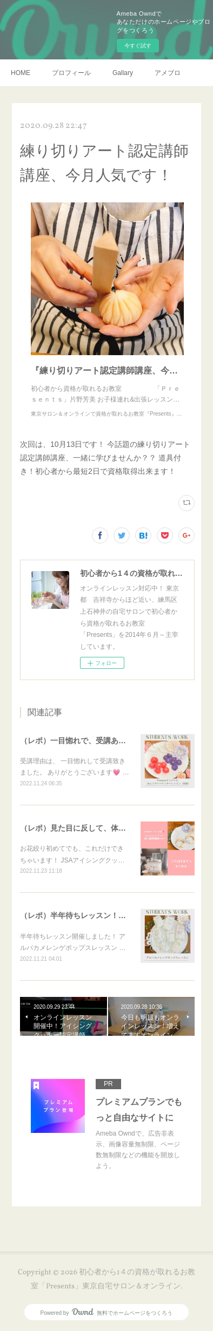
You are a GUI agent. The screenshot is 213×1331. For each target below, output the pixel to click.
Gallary (122, 73)
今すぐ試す (137, 46)
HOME (20, 73)
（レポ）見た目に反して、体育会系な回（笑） (99, 828)
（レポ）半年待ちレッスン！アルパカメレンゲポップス (114, 915)
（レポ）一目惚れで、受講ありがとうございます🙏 (108, 740)
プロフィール (71, 73)
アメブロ (168, 73)
